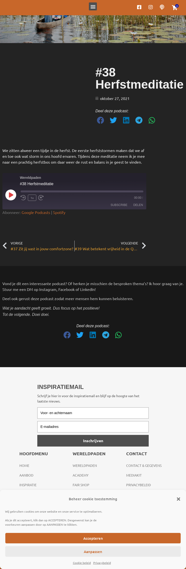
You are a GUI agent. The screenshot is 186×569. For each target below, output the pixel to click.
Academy (80, 475)
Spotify (59, 212)
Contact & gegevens (144, 465)
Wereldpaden (85, 465)
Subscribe (119, 205)
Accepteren (93, 538)
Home (24, 465)
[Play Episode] (10, 195)
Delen (138, 205)
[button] (178, 499)
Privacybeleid (102, 563)
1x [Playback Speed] (32, 198)
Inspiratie (28, 485)
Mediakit (134, 475)
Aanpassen (93, 551)
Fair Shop (81, 485)
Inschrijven (93, 440)
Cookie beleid (82, 563)
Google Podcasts (36, 212)
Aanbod (26, 475)
